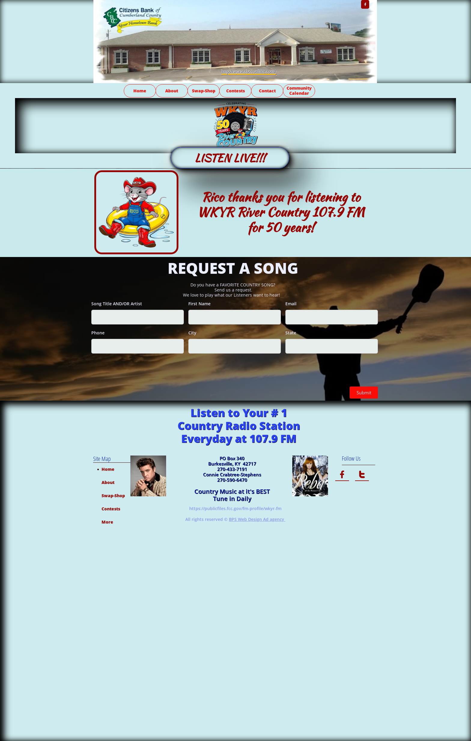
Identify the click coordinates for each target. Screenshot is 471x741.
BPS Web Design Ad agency (257, 519)
